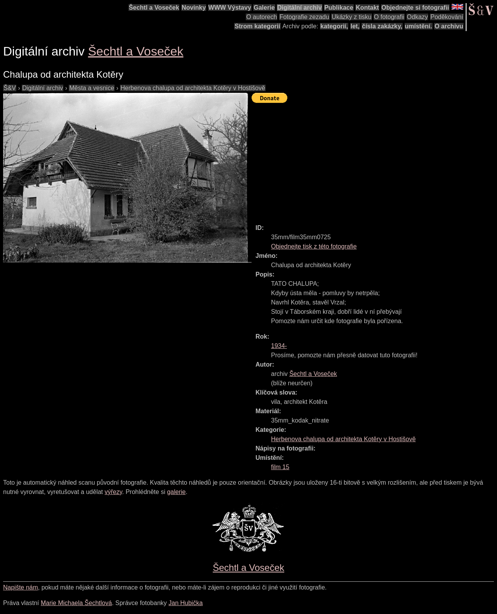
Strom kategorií (257, 26)
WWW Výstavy (230, 7)
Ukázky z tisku (351, 17)
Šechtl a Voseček (154, 7)
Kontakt (367, 7)
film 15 (280, 467)
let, (355, 26)
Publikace (338, 7)
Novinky (194, 7)
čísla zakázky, (382, 26)
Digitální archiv (299, 7)
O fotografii (389, 17)
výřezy (113, 492)
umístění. (418, 26)
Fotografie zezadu (304, 17)
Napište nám (20, 587)
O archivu (448, 26)
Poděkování (446, 17)
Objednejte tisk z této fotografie (314, 246)
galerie (176, 492)
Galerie (264, 7)
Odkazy (417, 17)
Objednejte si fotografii (415, 7)
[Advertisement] (374, 160)
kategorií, (334, 26)
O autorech (261, 17)
